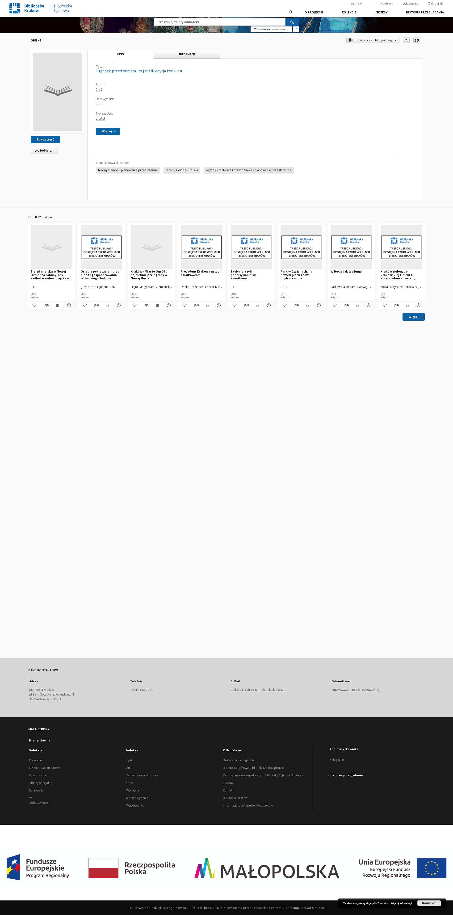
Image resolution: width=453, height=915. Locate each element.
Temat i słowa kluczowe (142, 775)
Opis (129, 783)
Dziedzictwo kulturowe (44, 768)
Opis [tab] (120, 54)
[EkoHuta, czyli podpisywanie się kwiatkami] (251, 247)
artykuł (100, 118)
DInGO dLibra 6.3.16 (204, 908)
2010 (99, 104)
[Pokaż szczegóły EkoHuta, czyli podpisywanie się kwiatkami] (268, 305)
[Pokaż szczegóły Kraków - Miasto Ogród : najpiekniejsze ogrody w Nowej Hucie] (168, 305)
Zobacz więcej (39, 803)
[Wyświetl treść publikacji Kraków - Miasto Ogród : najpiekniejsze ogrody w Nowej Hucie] (157, 305)
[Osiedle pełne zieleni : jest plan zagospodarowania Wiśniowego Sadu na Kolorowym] (101, 247)
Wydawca (132, 790)
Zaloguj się (436, 3)
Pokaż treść (45, 139)
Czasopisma (37, 775)
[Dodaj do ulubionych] (406, 40)
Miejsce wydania (137, 798)
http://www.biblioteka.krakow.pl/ (356, 690)
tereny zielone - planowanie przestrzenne (128, 170)
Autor (130, 768)
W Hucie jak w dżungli (347, 271)
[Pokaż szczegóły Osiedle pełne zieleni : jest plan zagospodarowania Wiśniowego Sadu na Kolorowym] (118, 305)
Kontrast (387, 3)
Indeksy (381, 12)
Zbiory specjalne (40, 783)
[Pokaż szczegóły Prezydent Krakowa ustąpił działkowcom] (218, 305)
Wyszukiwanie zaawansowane (271, 29)
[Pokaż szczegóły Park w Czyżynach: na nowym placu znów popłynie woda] (318, 305)
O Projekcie (314, 12)
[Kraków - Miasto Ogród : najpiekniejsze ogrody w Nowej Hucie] (151, 247)
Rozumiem (429, 903)
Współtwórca (135, 805)
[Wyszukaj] (292, 22)
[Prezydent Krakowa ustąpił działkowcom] (201, 247)
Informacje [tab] (187, 54)
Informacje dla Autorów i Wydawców (248, 805)
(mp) (99, 89)
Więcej (414, 317)
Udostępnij (410, 4)
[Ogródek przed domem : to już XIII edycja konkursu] (57, 92)
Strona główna (39, 740)
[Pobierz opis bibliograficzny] (45, 305)
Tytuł (129, 760)
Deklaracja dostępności (239, 760)
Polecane (35, 760)
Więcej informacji (401, 903)
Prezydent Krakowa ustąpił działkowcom (201, 273)
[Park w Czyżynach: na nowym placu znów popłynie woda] (301, 247)
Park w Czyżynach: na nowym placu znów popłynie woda (296, 274)
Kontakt (228, 790)
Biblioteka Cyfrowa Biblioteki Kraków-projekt (253, 768)
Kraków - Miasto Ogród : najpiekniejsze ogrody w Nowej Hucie (149, 274)
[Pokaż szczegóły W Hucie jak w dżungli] (368, 305)
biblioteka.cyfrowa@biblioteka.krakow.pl (258, 690)
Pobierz (43, 150)
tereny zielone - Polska (182, 170)
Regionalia (36, 790)
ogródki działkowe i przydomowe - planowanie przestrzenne (248, 170)
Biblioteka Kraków (235, 798)
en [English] (360, 3)
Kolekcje (349, 12)
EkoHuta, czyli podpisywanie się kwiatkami (243, 274)
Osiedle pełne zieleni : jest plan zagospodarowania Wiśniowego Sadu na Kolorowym (101, 274)
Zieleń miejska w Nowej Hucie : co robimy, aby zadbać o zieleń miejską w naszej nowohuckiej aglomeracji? (50, 274)
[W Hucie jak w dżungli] (351, 247)
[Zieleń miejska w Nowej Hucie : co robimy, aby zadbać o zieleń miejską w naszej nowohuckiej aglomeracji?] (51, 247)
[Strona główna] (290, 12)
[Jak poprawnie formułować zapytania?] (296, 29)
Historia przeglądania (425, 12)
